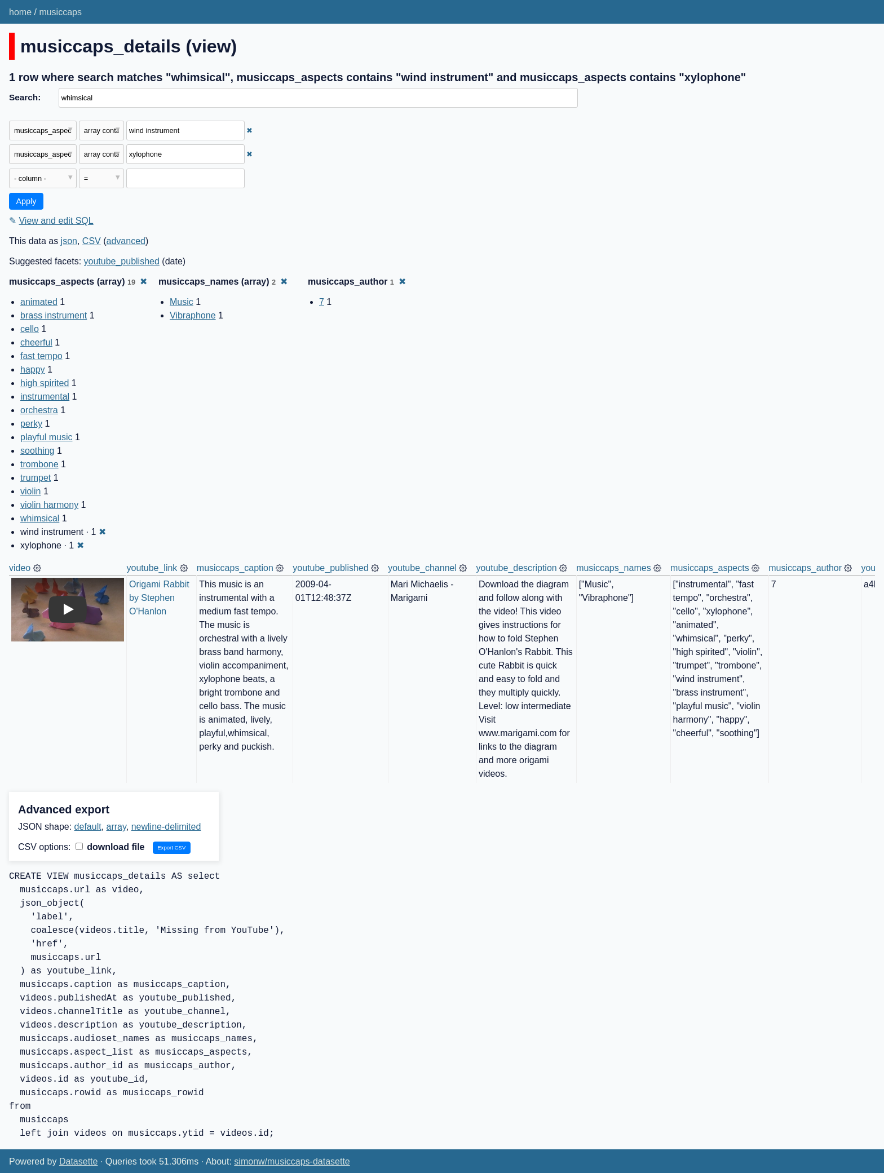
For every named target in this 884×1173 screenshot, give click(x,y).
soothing (37, 450)
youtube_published (122, 261)
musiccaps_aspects (709, 568)
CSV (91, 241)
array (116, 826)
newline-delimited (166, 826)
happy (32, 369)
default (87, 826)
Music (181, 302)
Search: (25, 97)
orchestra (39, 410)
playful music (46, 437)
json (69, 241)
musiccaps (60, 12)
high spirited (44, 383)
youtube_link (152, 568)
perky (31, 423)
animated (39, 302)
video (19, 568)
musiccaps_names (613, 568)
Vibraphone (193, 315)
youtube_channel (422, 568)
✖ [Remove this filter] (249, 130)
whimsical (39, 518)
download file (110, 847)
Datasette (78, 1161)
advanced (126, 241)
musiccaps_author (805, 568)
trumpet (35, 478)
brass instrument (53, 315)
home (20, 12)
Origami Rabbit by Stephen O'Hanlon (160, 597)
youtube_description (516, 568)
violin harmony (49, 505)
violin (30, 491)
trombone (39, 464)
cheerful (36, 342)
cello (29, 329)
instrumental (44, 396)
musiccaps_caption (235, 568)
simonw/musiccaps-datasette (292, 1161)
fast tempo (41, 356)
